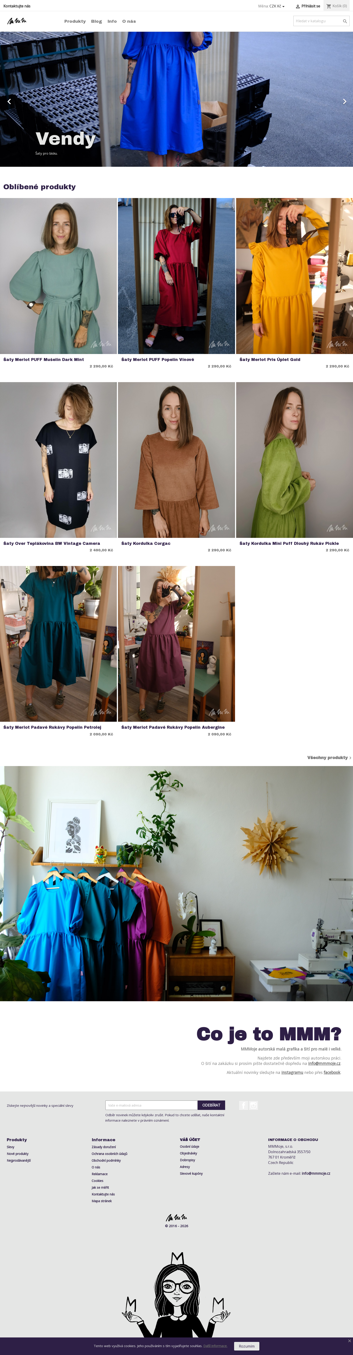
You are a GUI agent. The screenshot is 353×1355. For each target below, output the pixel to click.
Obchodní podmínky (106, 1160)
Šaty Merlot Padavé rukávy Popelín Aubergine (173, 727)
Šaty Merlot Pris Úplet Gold (270, 360)
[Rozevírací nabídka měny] (277, 6)
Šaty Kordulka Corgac (145, 543)
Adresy (185, 1167)
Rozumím (247, 1346)
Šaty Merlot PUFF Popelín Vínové (157, 360)
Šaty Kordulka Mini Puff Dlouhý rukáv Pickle (289, 543)
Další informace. (215, 1346)
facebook (332, 1072)
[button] (26, 99)
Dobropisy (187, 1160)
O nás (129, 21)
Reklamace (100, 1174)
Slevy (10, 1147)
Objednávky (188, 1153)
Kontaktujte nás (16, 6)
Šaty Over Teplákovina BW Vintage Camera (51, 543)
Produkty (75, 21)
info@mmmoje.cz (324, 1063)
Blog (96, 21)
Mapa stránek (102, 1201)
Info (112, 21)
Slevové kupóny (191, 1173)
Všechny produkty (330, 758)
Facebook (243, 1105)
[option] (176, 99)
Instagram (253, 1105)
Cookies (97, 1181)
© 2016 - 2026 (176, 1226)
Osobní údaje (189, 1146)
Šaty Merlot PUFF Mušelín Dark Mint (43, 360)
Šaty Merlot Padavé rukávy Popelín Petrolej (52, 727)
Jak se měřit (100, 1187)
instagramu (292, 1072)
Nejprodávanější (19, 1160)
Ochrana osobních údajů (109, 1154)
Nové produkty (17, 1154)
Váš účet (190, 1140)
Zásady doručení (104, 1147)
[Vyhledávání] (321, 21)
